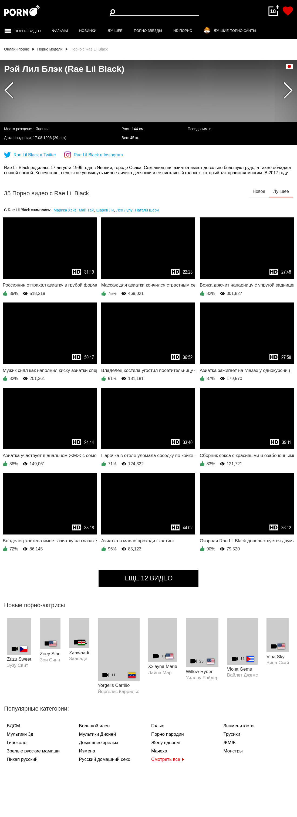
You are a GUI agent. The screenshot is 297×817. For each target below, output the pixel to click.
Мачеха (159, 751)
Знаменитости (239, 725)
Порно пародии (167, 734)
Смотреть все (167, 759)
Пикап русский (22, 759)
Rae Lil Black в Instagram (98, 155)
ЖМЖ (230, 742)
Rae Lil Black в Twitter (35, 155)
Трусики (232, 734)
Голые (157, 725)
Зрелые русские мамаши (33, 751)
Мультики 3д (20, 734)
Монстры (233, 751)
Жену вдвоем (165, 742)
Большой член (94, 725)
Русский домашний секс (104, 759)
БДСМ (13, 725)
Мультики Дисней (97, 734)
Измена (87, 751)
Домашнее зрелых (99, 742)
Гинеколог (17, 742)
